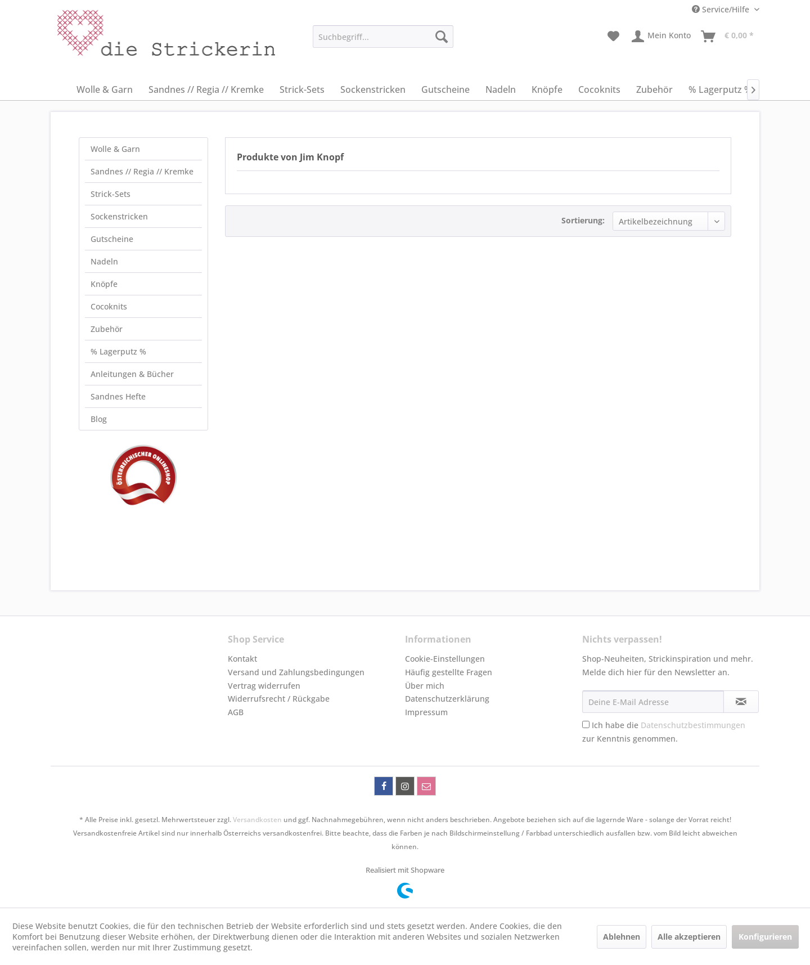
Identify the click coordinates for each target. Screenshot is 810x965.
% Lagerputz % (118, 351)
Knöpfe (104, 284)
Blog (99, 419)
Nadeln (104, 261)
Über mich (424, 685)
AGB (236, 712)
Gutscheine (112, 239)
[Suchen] (441, 36)
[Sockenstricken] (372, 89)
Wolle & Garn (115, 148)
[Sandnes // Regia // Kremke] (206, 89)
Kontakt (242, 658)
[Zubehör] (654, 89)
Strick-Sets (110, 193)
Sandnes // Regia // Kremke (142, 171)
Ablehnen (621, 936)
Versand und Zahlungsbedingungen (296, 672)
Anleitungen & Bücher (132, 374)
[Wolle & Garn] (105, 89)
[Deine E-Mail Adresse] (653, 701)
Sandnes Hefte (118, 396)
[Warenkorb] (727, 36)
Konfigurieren (765, 936)
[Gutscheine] (445, 89)
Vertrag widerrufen (264, 685)
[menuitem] (383, 36)
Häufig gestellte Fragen (448, 672)
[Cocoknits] (599, 89)
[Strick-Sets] (302, 89)
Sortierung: (583, 220)
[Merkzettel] (613, 36)
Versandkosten (257, 819)
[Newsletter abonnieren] (741, 701)
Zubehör (107, 329)
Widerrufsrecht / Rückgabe (279, 698)
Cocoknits (109, 306)
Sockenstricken (119, 216)
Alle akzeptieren (689, 936)
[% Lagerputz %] (720, 89)
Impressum (426, 712)
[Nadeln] (501, 89)
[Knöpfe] (547, 89)
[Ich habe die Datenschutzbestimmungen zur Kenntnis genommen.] (586, 724)
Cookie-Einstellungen (445, 658)
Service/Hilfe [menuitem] (722, 9)
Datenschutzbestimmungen (693, 725)
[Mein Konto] (661, 36)
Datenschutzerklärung (447, 698)
